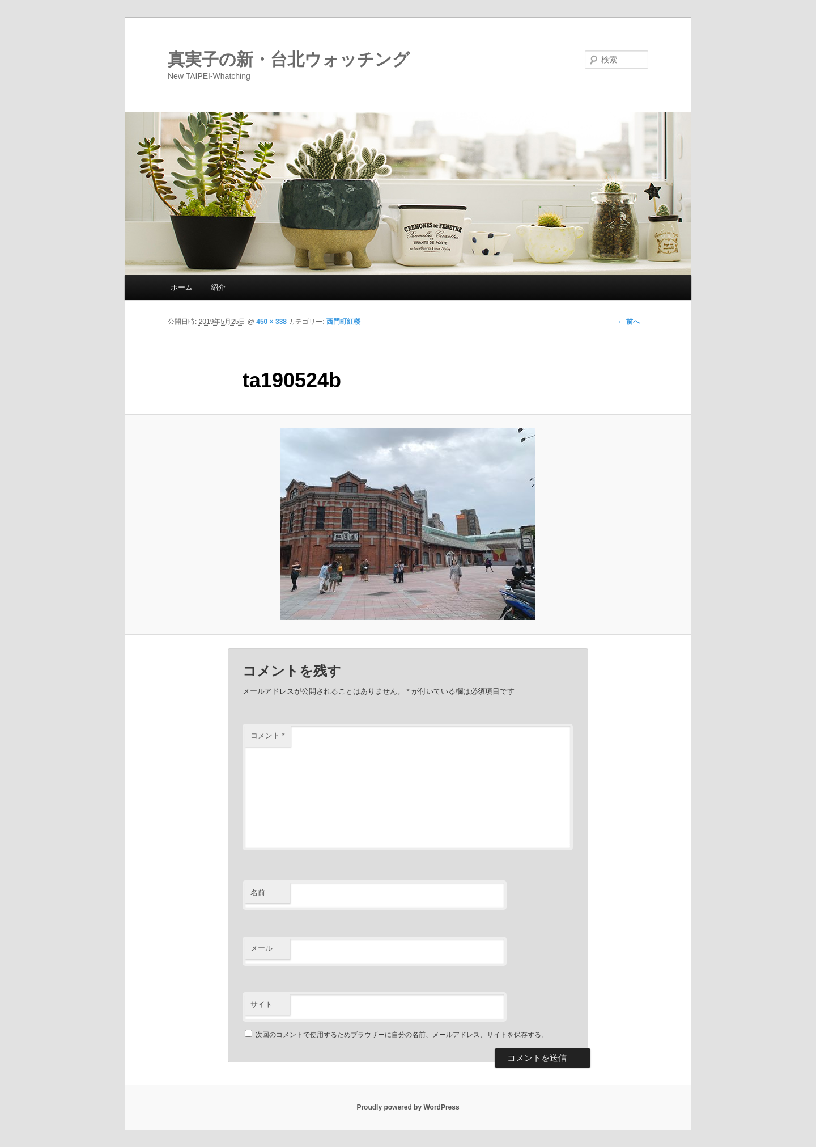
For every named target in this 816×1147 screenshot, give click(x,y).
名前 (257, 892)
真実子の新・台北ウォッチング (289, 59)
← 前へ (629, 322)
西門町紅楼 (343, 322)
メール (261, 948)
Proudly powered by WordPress (407, 1107)
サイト (261, 1004)
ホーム (182, 287)
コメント (267, 735)
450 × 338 (271, 322)
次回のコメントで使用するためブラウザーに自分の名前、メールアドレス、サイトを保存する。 (402, 1035)
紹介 (218, 287)
